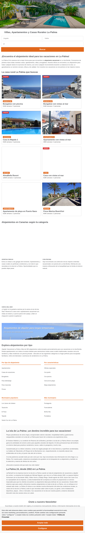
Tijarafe (4, 416)
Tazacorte (5, 407)
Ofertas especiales (50, 368)
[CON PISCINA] (63, 241)
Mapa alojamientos (50, 385)
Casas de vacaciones (8, 372)
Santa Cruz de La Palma (9, 420)
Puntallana (47, 416)
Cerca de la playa (49, 381)
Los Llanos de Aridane (8, 403)
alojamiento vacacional (51, 60)
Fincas (4, 389)
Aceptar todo (42, 523)
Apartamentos (6, 368)
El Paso (4, 412)
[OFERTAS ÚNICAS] (22, 241)
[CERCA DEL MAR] (22, 289)
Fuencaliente (48, 407)
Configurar (42, 528)
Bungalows (5, 376)
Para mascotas (6, 385)
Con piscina (47, 376)
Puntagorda (47, 403)
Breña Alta (47, 412)
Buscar (42, 49)
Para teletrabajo (6, 381)
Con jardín (47, 372)
